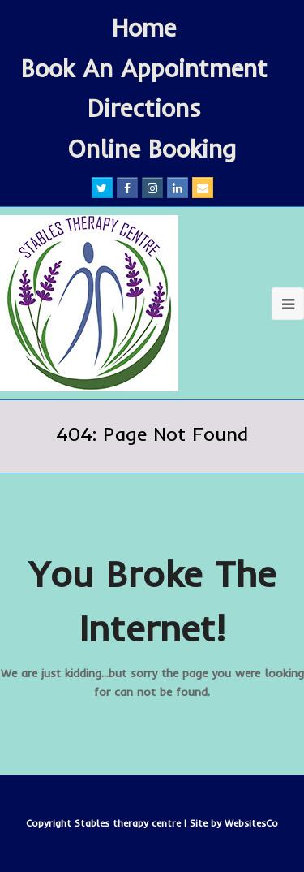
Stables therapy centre (129, 823)
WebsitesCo (251, 823)
